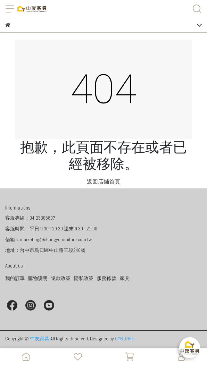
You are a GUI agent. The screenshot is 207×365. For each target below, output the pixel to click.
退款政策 (61, 278)
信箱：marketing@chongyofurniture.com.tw (48, 239)
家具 (125, 278)
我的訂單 (15, 278)
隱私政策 (83, 278)
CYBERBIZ (124, 339)
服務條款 (106, 278)
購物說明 (38, 278)
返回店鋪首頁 (103, 181)
